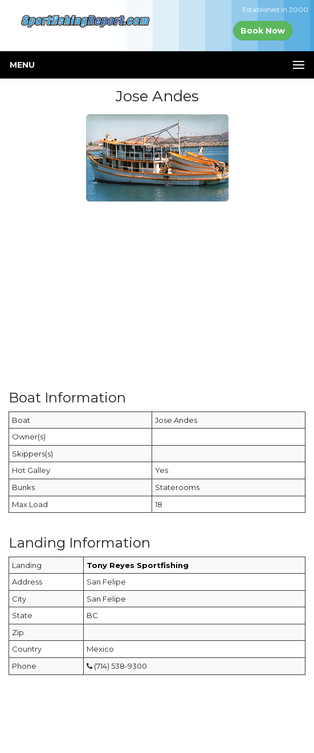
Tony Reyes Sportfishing (138, 565)
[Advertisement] (157, 290)
